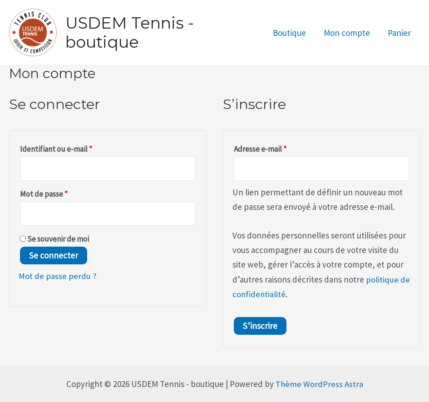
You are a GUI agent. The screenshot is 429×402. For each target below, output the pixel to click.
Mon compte (348, 32)
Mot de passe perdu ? (58, 277)
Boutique (290, 32)
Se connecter (53, 256)
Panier (399, 32)
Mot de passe (62, 193)
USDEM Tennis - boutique (129, 32)
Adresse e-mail (278, 147)
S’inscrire (260, 325)
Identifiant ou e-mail (74, 147)
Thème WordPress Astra (319, 383)
